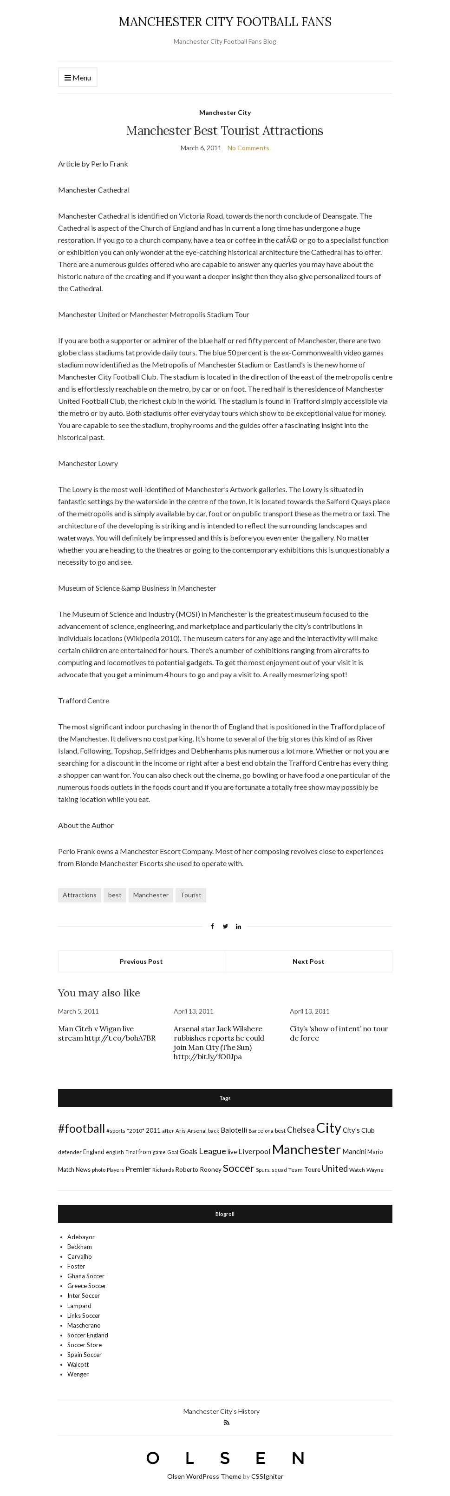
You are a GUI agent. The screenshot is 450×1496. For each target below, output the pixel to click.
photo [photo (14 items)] (98, 1170)
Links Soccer (83, 1315)
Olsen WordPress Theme (204, 1476)
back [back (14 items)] (213, 1131)
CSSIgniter (267, 1476)
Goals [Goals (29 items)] (188, 1151)
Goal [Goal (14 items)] (172, 1152)
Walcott (78, 1364)
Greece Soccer (86, 1285)
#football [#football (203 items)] (81, 1128)
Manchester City (225, 112)
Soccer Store (84, 1345)
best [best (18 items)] (280, 1130)
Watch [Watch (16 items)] (357, 1170)
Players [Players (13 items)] (115, 1170)
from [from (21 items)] (144, 1151)
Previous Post (141, 961)
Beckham (79, 1246)
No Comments (248, 148)
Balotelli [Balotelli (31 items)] (234, 1130)
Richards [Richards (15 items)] (163, 1170)
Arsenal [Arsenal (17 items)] (197, 1130)
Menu (78, 78)
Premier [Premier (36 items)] (138, 1168)
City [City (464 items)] (328, 1127)
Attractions (80, 895)
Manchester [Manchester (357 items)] (306, 1149)
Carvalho (79, 1256)
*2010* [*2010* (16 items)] (135, 1131)
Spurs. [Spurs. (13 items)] (263, 1170)
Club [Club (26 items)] (368, 1130)
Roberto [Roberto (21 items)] (187, 1169)
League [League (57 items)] (212, 1151)
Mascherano (84, 1325)
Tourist (191, 895)
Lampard (79, 1305)
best (115, 895)
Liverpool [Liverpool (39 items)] (254, 1151)
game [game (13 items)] (159, 1152)
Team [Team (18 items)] (295, 1169)
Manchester (151, 895)
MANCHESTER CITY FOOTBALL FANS (225, 21)
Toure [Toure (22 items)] (312, 1169)
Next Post (309, 961)
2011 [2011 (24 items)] (153, 1130)
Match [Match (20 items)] (66, 1169)
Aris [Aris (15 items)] (181, 1131)
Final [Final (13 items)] (131, 1152)
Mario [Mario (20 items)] (375, 1151)
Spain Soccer (84, 1354)
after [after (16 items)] (168, 1131)
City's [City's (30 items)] (351, 1130)
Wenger (78, 1374)
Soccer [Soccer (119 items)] (238, 1168)
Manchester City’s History (221, 1411)
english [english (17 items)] (115, 1152)
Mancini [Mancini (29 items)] (354, 1151)
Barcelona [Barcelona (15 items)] (261, 1131)
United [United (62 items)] (335, 1168)
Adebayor (81, 1237)
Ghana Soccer (85, 1276)
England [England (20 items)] (93, 1151)
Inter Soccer (83, 1295)
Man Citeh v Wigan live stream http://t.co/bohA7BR (107, 1033)
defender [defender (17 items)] (70, 1152)
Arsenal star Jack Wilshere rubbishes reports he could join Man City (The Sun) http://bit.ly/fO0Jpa (219, 1042)
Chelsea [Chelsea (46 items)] (301, 1130)
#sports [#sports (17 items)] (115, 1130)
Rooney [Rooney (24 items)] (211, 1169)
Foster (76, 1266)
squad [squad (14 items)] (279, 1170)
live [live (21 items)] (232, 1151)
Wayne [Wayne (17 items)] (375, 1169)
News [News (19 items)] (83, 1169)
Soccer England (87, 1335)
